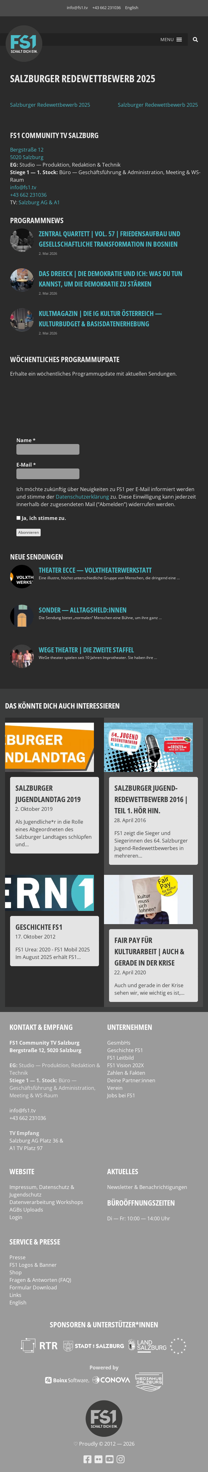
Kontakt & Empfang (41, 1027)
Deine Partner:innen (131, 1080)
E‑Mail (26, 464)
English (131, 7)
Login (15, 1217)
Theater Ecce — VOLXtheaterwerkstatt (95, 570)
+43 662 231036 (106, 7)
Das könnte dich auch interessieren (62, 705)
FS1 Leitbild (120, 1057)
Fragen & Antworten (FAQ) (40, 1280)
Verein (115, 1087)
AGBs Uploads (26, 1209)
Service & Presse (34, 1241)
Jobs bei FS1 (121, 1095)
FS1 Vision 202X (125, 1065)
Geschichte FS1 (125, 1050)
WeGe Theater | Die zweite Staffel (86, 649)
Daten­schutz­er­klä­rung (82, 496)
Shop (15, 1272)
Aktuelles (122, 1171)
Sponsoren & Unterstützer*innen (104, 1324)
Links (15, 1295)
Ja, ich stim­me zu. (41, 518)
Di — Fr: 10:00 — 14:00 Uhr (138, 1218)
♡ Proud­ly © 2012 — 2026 (104, 1443)
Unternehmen (129, 1027)
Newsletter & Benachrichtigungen (147, 1187)
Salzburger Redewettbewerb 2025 (50, 104)
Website (21, 1171)
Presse (17, 1257)
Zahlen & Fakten (126, 1072)
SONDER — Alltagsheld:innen (83, 609)
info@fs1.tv (77, 7)
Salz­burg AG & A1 (39, 202)
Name (26, 440)
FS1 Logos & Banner (33, 1264)
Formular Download (33, 1287)
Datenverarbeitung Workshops (46, 1202)
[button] (167, 39)
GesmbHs (118, 1042)
